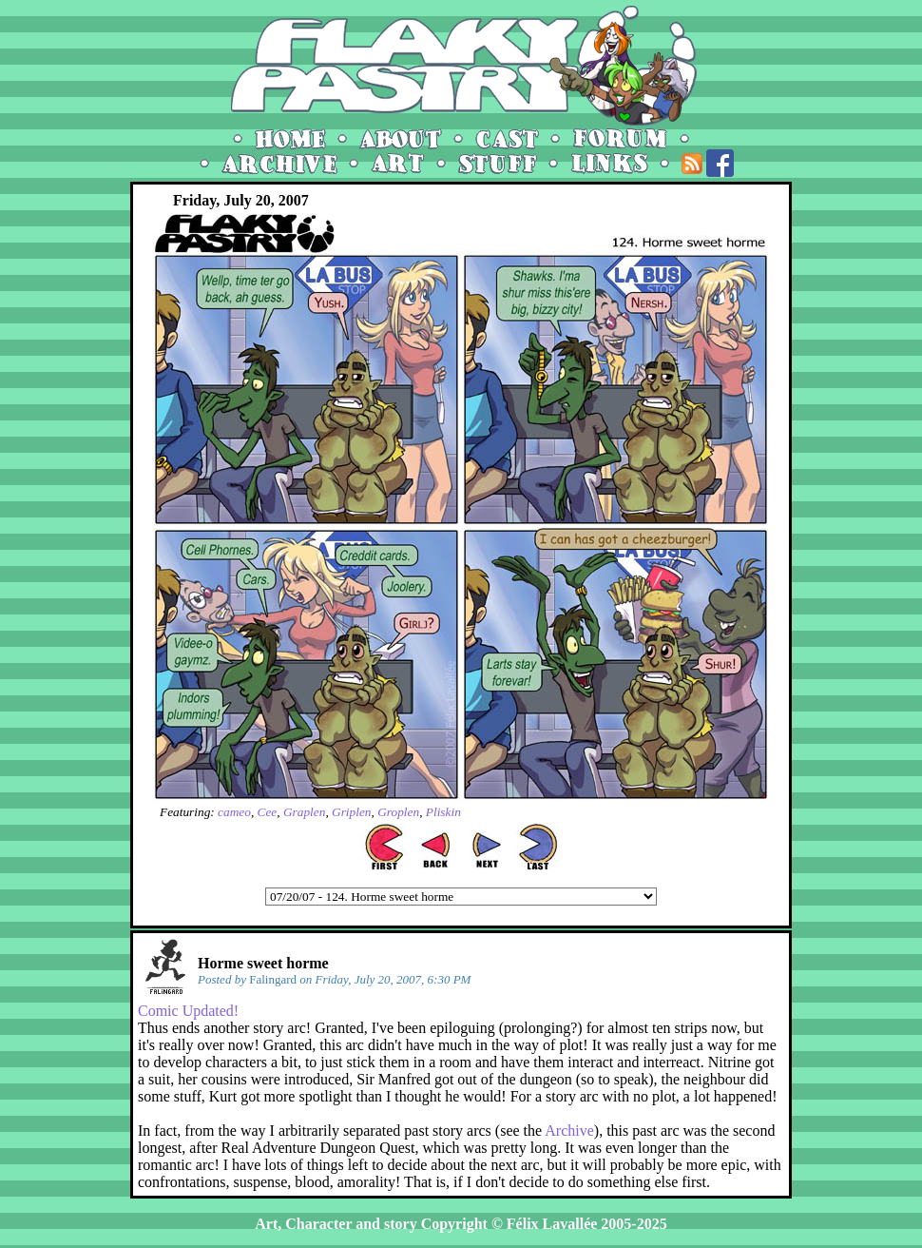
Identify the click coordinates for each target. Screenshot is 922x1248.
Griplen (351, 812)
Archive (569, 1130)
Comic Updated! (188, 1011)
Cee (268, 812)
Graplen (304, 812)
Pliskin (443, 812)
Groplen (398, 812)
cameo (234, 812)
